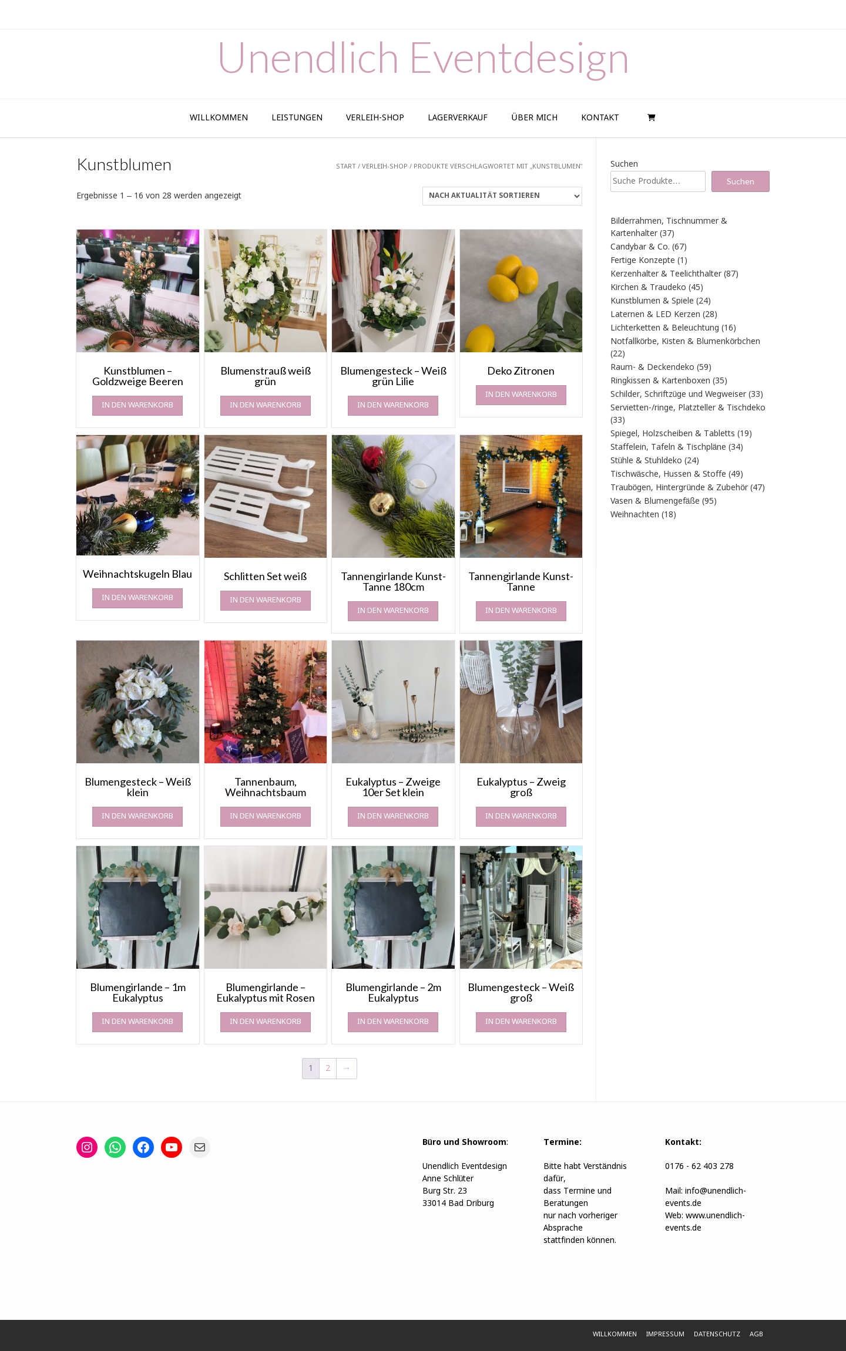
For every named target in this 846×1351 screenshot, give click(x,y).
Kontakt (600, 118)
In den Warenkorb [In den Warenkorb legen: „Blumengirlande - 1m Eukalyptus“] (137, 1022)
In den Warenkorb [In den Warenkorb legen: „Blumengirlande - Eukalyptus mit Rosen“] (265, 1022)
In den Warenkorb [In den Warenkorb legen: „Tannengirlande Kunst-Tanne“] (521, 611)
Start (346, 167)
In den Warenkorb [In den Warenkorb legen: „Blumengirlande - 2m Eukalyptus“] (393, 1022)
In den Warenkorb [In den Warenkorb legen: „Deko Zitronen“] (521, 395)
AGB (756, 1334)
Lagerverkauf (458, 118)
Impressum (665, 1334)
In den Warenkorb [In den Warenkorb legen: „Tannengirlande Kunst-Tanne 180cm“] (393, 611)
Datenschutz (717, 1334)
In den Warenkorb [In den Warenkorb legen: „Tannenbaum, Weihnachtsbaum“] (265, 816)
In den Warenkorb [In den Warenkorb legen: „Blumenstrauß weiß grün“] (265, 405)
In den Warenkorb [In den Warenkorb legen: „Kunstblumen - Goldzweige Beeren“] (137, 405)
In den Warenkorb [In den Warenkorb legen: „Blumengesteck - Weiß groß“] (521, 1022)
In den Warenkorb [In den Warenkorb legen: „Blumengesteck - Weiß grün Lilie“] (393, 405)
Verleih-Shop (375, 118)
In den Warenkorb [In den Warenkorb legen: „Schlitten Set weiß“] (265, 600)
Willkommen (219, 118)
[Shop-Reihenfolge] (502, 196)
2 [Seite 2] (327, 1068)
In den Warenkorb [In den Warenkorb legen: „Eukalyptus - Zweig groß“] (521, 816)
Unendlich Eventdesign (423, 56)
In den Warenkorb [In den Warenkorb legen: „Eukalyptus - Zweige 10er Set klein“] (393, 816)
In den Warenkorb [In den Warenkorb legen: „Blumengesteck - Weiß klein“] (137, 816)
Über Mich (534, 118)
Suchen (624, 164)
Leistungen (297, 118)
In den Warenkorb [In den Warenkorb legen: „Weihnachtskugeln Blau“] (137, 598)
